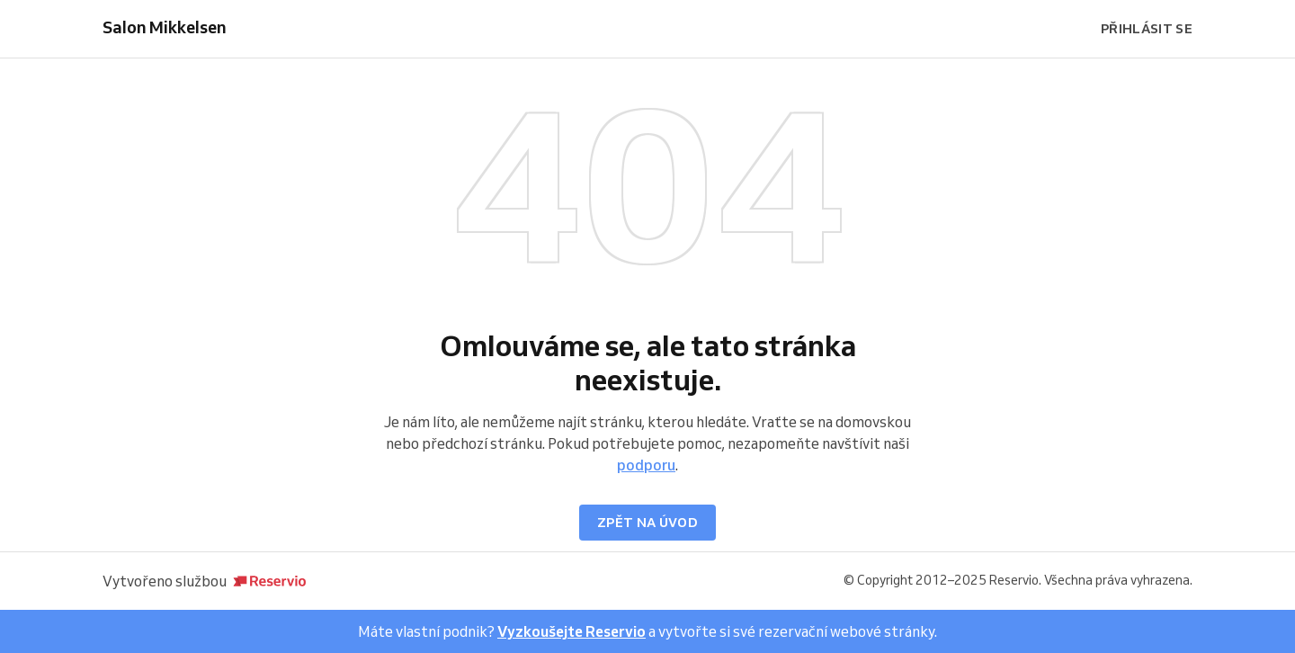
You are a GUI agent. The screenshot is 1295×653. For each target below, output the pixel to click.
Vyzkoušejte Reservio (571, 631)
